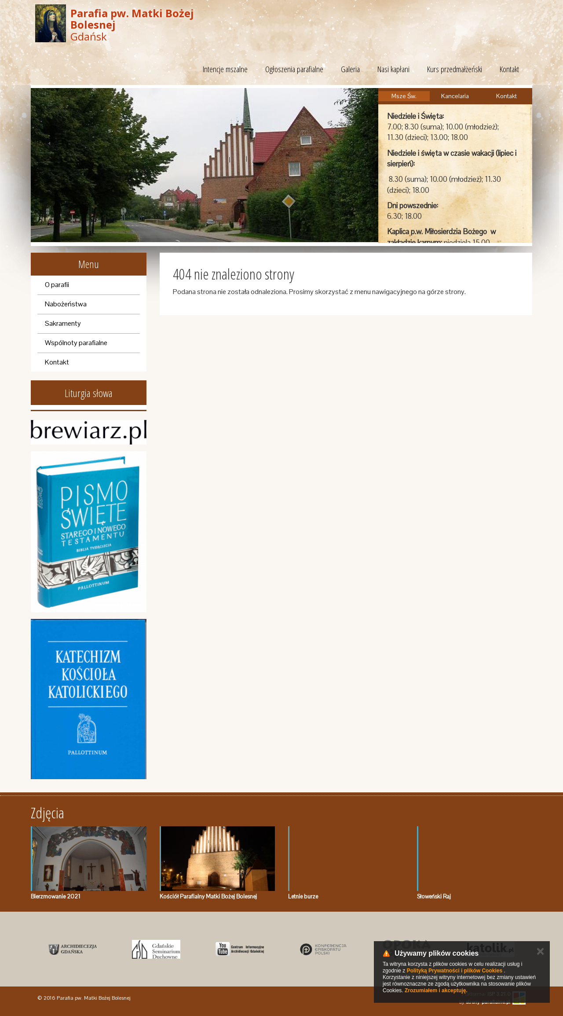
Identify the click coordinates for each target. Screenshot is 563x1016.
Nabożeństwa (66, 304)
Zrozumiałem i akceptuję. (436, 990)
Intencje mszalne (225, 69)
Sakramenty (63, 323)
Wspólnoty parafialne (76, 342)
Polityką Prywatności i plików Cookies (454, 971)
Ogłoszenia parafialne (294, 69)
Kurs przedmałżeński (454, 69)
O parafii (57, 284)
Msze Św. (404, 96)
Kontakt (509, 69)
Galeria (350, 69)
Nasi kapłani (393, 69)
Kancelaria (455, 96)
